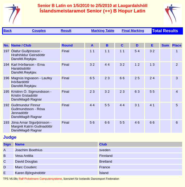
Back (7, 30)
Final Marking (133, 30)
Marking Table (102, 30)
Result (66, 30)
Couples (39, 30)
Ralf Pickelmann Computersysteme (40, 178)
